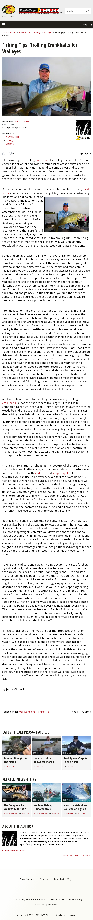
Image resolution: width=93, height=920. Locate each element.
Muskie (40, 766)
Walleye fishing (27, 711)
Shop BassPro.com (8, 16)
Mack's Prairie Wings (63, 879)
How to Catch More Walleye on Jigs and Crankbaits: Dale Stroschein (76, 810)
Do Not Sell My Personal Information (28, 899)
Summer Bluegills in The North (15, 760)
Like (3, 153)
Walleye (47, 32)
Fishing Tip (43, 711)
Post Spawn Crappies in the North (76, 760)
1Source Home (8, 32)
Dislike (10, 153)
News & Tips (24, 32)
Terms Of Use (57, 899)
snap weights (61, 473)
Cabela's (44, 879)
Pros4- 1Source (21, 121)
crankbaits (42, 160)
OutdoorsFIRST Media (13, 850)
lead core (40, 473)
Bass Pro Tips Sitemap (46, 904)
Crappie (70, 766)
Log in (86, 24)
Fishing (37, 32)
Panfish (10, 766)
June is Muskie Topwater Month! (44, 760)
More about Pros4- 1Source (75, 855)
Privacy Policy (75, 899)
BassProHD (69, 813)
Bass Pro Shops (11, 813)
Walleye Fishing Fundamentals (43, 807)
